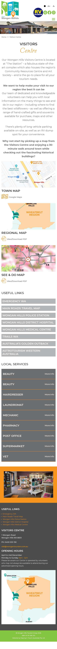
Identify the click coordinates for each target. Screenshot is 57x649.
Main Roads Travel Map (21, 308)
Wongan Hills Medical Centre (15, 525)
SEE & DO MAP (13, 275)
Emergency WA (14, 301)
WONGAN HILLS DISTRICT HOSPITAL (28, 322)
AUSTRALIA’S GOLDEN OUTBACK (25, 343)
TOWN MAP (10, 191)
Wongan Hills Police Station (14, 519)
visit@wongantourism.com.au (14, 547)
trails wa (10, 336)
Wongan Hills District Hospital (15, 522)
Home (3, 37)
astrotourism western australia (21, 352)
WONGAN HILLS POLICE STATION (25, 315)
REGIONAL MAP (13, 233)
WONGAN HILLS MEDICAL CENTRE (26, 329)
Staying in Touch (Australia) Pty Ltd (33, 638)
